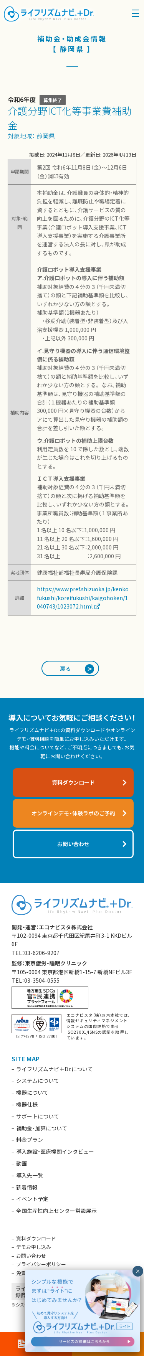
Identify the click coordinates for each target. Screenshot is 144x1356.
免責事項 (26, 1273)
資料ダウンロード (36, 1238)
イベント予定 (32, 1199)
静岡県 (45, 135)
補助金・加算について (41, 1128)
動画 (21, 1163)
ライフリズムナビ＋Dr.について (54, 1069)
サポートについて (37, 1116)
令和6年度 (22, 99)
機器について (32, 1092)
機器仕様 (27, 1104)
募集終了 (52, 100)
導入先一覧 (29, 1175)
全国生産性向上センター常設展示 (56, 1210)
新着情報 (27, 1187)
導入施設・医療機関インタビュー (55, 1151)
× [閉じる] (138, 1271)
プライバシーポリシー (41, 1264)
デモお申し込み (33, 1246)
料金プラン (29, 1139)
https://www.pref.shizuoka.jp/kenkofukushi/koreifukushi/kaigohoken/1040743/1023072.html (83, 597)
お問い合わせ (31, 1255)
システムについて (37, 1080)
